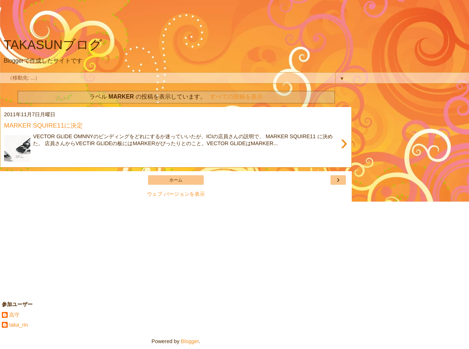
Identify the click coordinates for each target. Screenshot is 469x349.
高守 (14, 315)
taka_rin (18, 325)
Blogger (190, 341)
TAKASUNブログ (53, 45)
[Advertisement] (175, 20)
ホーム (175, 180)
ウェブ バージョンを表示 (176, 194)
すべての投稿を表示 (236, 96)
